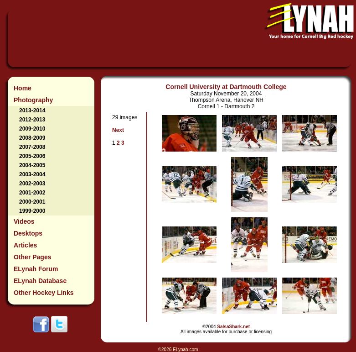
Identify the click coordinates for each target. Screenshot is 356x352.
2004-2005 (32, 165)
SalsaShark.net (233, 326)
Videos (24, 221)
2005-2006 (32, 156)
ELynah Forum (36, 269)
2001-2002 (32, 192)
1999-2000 (32, 211)
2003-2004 (32, 174)
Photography (33, 100)
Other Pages (32, 257)
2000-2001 (32, 202)
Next (118, 130)
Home (22, 88)
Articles (25, 245)
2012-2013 (32, 119)
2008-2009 (32, 138)
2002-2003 (32, 183)
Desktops (28, 233)
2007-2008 (32, 147)
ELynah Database (40, 280)
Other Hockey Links (44, 292)
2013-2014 (32, 110)
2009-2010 (32, 129)
